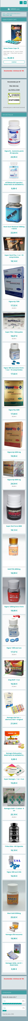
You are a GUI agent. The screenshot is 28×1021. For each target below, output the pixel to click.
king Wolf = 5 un (14, 680)
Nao (5, 1008)
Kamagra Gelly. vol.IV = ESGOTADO (14, 964)
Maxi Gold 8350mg (14, 913)
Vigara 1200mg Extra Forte (14, 607)
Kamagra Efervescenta (14, 934)
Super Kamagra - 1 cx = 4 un (14, 779)
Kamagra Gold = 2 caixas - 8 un (14, 809)
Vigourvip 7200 (14, 301)
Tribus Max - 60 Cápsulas (14, 846)
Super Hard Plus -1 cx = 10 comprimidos (14, 256)
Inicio (4, 13)
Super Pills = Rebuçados (14, 332)
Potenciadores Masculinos (13, 13)
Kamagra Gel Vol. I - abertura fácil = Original (14, 718)
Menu (25, 2)
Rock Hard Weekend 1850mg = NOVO (14, 228)
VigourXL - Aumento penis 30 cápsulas (14, 152)
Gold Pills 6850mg (14, 569)
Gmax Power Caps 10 (11, 48)
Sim (5, 1001)
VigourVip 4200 (14, 410)
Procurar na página (21, 2)
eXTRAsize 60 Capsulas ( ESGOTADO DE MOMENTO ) (14, 183)
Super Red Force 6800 (14, 526)
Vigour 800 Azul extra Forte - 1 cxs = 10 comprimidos (14, 369)
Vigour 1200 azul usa (14, 648)
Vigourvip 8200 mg (14, 480)
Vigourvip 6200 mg (14, 452)
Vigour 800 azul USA (14, 872)
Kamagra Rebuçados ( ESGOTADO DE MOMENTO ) (14, 754)
